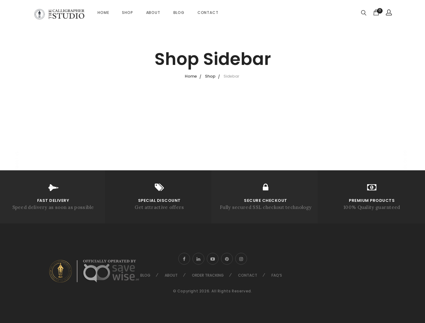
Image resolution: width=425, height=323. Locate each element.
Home (103, 12)
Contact (208, 12)
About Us (17, 161)
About (153, 12)
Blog (178, 12)
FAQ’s (276, 275)
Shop (127, 12)
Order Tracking (208, 275)
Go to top (405, 161)
